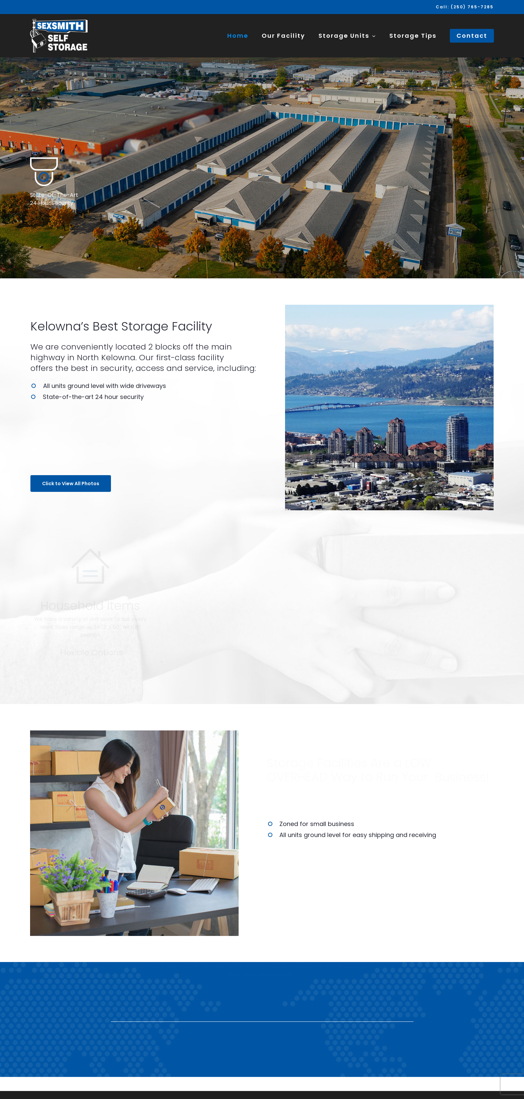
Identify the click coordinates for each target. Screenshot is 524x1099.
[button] (70, 483)
